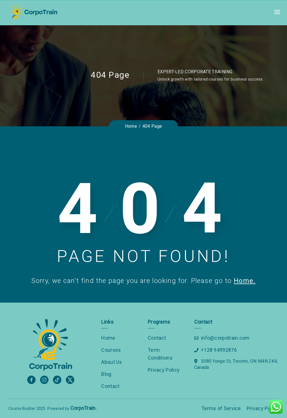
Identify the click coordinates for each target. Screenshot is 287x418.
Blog (106, 374)
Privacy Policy (164, 370)
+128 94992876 (219, 350)
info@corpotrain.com (225, 338)
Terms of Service (221, 408)
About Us (111, 362)
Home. (245, 281)
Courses (111, 350)
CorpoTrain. (83, 408)
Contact (110, 386)
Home (108, 338)
